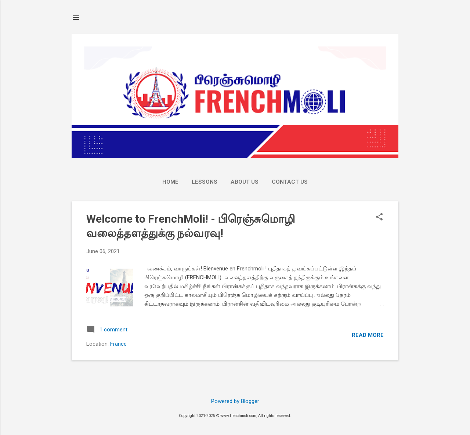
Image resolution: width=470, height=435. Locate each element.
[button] (379, 217)
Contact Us (290, 182)
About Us (244, 182)
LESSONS (204, 182)
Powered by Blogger (235, 401)
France (118, 344)
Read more (368, 335)
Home (170, 182)
